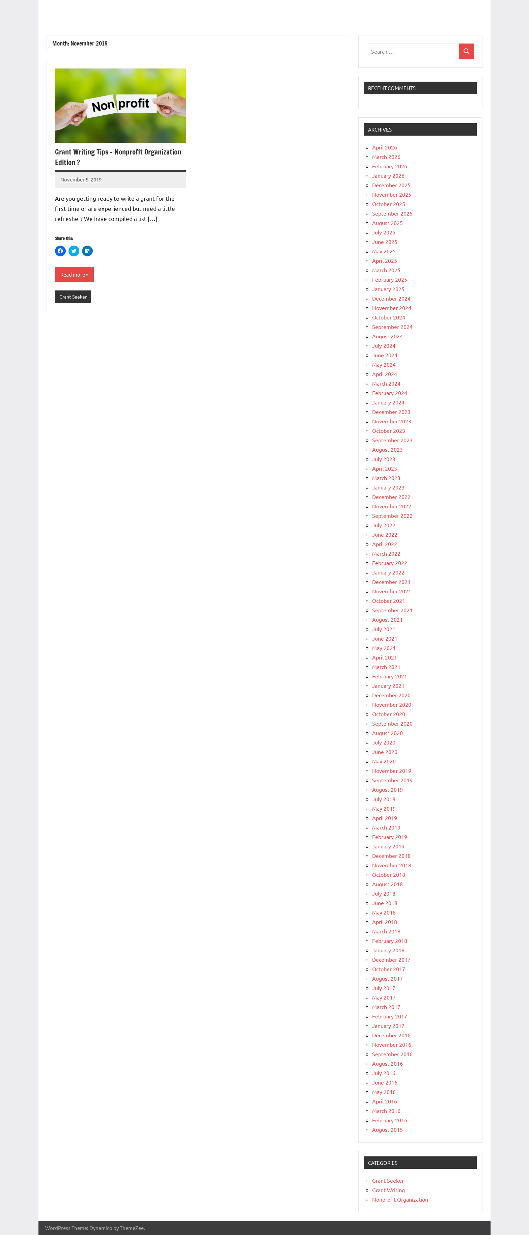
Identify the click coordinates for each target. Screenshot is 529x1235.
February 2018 (389, 940)
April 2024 (384, 373)
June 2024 (384, 355)
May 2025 (384, 251)
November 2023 (391, 421)
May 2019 (384, 808)
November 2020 (391, 704)
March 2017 (386, 1006)
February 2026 (389, 166)
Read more (73, 275)
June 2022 (384, 534)
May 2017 (384, 997)
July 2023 (383, 458)
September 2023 (392, 440)
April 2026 (384, 147)
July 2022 (383, 525)
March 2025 (386, 269)
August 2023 (387, 449)
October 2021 (388, 600)
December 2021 (391, 581)
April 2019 (384, 817)
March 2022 (386, 553)
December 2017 (391, 959)
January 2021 (388, 685)
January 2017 (388, 1025)
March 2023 (386, 477)
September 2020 (392, 723)
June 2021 (384, 638)
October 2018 (388, 874)
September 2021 (392, 610)
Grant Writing (388, 1189)
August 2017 (387, 978)
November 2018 (391, 865)
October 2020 (388, 713)
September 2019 (392, 780)
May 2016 (384, 1091)
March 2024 (386, 383)
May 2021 (384, 647)
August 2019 (387, 789)
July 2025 (383, 232)
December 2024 (391, 298)
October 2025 (388, 203)
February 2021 (389, 676)
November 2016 (391, 1044)
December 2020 (391, 695)
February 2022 (389, 562)
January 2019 (388, 846)
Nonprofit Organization (400, 1199)
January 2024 (388, 402)
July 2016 (383, 1072)
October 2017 (388, 968)
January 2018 (388, 950)
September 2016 (392, 1053)
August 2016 (387, 1063)
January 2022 (388, 572)
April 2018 (384, 921)
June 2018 (384, 902)
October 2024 (388, 317)
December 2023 (391, 411)
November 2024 (391, 307)
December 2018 (391, 855)
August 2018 (387, 883)
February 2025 (389, 279)
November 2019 (391, 770)
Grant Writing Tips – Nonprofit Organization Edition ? (101, 156)
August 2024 (387, 336)
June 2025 (384, 241)
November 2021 (391, 591)
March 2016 (386, 1110)
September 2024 (392, 326)
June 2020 (384, 751)
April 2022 (384, 543)
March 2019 (386, 827)
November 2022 (391, 506)
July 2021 (383, 628)
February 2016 (389, 1120)
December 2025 (391, 184)
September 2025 (392, 213)
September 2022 (392, 515)
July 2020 (383, 742)
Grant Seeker (74, 297)
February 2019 (389, 836)
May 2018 (384, 912)
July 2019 (383, 798)
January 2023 (388, 487)
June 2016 (384, 1082)
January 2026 (388, 175)
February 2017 (389, 1016)
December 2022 (391, 496)
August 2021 (387, 619)
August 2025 (387, 222)
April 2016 (384, 1101)
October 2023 (388, 430)
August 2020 (387, 732)
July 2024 (383, 345)
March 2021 (386, 666)
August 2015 (387, 1129)
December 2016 (391, 1035)
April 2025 (384, 260)
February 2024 (389, 392)
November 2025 (391, 194)
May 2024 (384, 364)
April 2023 (384, 468)
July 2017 (383, 987)
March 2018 (386, 931)
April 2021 (384, 657)
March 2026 (386, 156)
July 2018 (383, 893)
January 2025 (388, 288)
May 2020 (384, 761)
